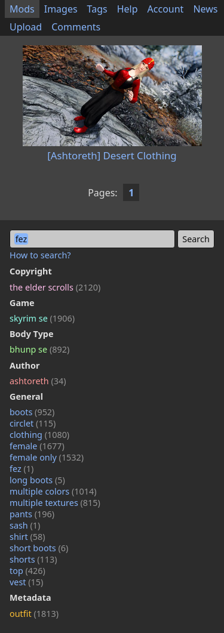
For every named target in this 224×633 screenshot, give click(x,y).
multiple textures (55, 502)
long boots (37, 480)
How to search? (40, 255)
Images (61, 9)
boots (32, 412)
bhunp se (39, 349)
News (205, 9)
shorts (33, 559)
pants (32, 514)
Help (127, 9)
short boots (39, 548)
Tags (97, 9)
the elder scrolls (55, 287)
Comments (75, 26)
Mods (22, 9)
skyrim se (42, 318)
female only (47, 457)
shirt (27, 536)
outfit (34, 613)
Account (166, 9)
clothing (39, 434)
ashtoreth (38, 381)
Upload (26, 26)
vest (26, 582)
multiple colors (53, 491)
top (27, 570)
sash (25, 525)
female (37, 446)
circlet (33, 423)
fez (21, 468)
